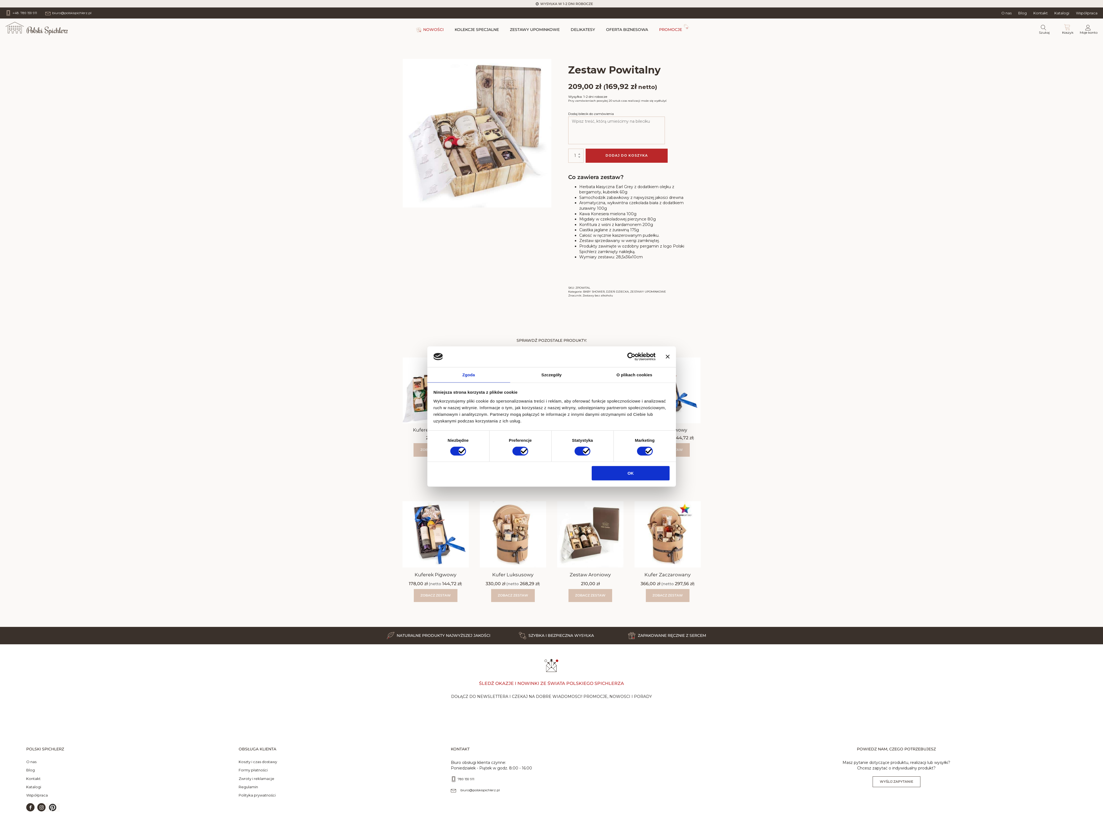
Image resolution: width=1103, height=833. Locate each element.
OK (631, 473)
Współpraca (1086, 13)
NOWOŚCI (433, 29)
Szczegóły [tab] (551, 374)
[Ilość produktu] (576, 156)
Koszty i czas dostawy (258, 766)
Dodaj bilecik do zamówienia (591, 114)
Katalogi (1061, 13)
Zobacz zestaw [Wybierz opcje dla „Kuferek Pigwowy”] (435, 595)
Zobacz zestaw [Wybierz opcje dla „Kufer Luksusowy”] (513, 595)
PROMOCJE (670, 29)
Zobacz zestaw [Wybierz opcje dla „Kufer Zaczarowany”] (667, 595)
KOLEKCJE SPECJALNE (477, 29)
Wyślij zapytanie (896, 786)
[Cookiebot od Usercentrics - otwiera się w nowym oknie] (631, 356)
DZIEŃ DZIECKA (617, 291)
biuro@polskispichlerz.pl (480, 794)
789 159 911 (466, 783)
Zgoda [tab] (468, 374)
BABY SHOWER (594, 291)
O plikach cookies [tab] (634, 374)
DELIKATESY (583, 29)
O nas (1006, 13)
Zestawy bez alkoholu (598, 295)
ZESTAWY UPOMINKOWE (535, 29)
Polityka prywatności (257, 799)
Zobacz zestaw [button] (590, 595)
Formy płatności (253, 774)
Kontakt (1040, 13)
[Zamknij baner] (668, 356)
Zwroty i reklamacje (256, 783)
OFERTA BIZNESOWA (627, 29)
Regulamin (248, 791)
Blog (1022, 13)
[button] (53, 812)
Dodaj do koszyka (627, 155)
